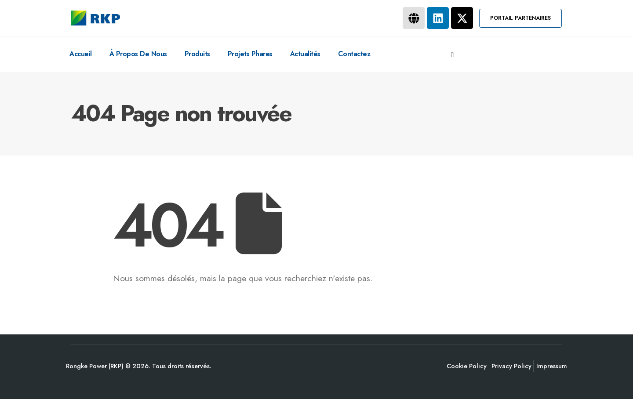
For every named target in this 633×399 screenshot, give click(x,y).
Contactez (354, 54)
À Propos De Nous (138, 54)
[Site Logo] (95, 18)
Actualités (305, 54)
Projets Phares (250, 54)
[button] (520, 18)
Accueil (80, 54)
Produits (197, 54)
